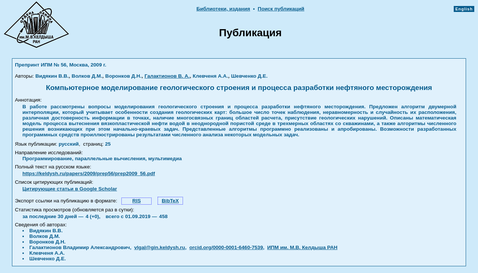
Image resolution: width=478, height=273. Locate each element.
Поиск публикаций (281, 9)
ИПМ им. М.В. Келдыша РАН (302, 247)
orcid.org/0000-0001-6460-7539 (226, 247)
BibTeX (170, 201)
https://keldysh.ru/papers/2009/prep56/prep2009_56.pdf (88, 173)
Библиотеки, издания (223, 9)
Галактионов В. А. (167, 76)
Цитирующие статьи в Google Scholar (69, 189)
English (464, 9)
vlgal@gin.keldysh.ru (159, 247)
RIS (136, 201)
